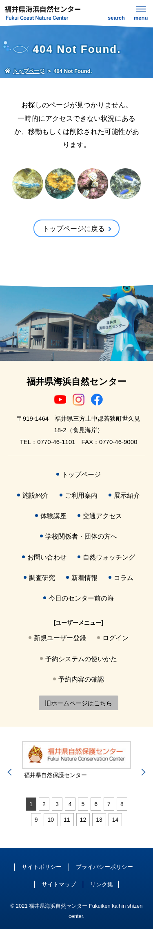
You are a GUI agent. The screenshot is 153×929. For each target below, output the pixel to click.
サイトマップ (59, 884)
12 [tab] (83, 819)
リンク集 (101, 884)
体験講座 (53, 515)
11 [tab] (67, 819)
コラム (123, 577)
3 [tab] (57, 804)
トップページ (81, 474)
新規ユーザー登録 (60, 637)
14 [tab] (115, 819)
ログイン (115, 637)
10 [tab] (50, 819)
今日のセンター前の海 (81, 598)
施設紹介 (35, 495)
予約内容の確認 (81, 679)
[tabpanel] (76, 760)
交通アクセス (102, 515)
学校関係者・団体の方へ (81, 536)
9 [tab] (36, 819)
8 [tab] (122, 804)
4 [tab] (70, 804)
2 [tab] (44, 804)
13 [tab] (99, 819)
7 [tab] (109, 804)
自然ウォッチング (109, 557)
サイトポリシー (42, 866)
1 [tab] (31, 804)
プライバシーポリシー (104, 866)
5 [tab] (83, 804)
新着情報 (84, 577)
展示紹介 (127, 495)
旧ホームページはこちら (78, 703)
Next (142, 772)
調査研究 (42, 577)
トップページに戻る (73, 229)
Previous (11, 772)
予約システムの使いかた (81, 658)
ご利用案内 (81, 495)
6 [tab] (96, 804)
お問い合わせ (47, 557)
